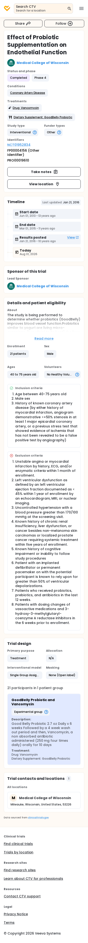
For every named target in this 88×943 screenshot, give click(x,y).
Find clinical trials (18, 843)
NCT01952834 (19, 145)
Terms (9, 922)
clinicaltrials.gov (38, 817)
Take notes (44, 172)
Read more (44, 338)
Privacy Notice (16, 914)
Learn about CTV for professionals (33, 878)
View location (44, 184)
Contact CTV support (22, 896)
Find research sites (20, 870)
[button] (27, 93)
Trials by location (18, 852)
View (73, 237)
